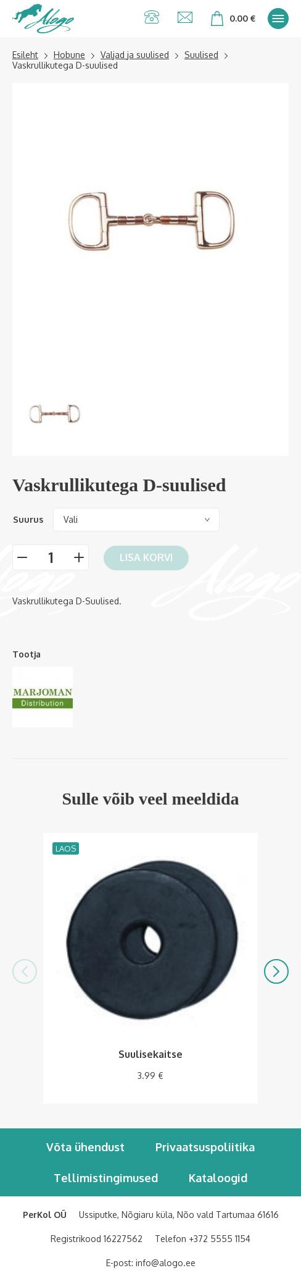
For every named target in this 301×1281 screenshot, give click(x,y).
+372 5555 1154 (219, 1238)
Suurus (28, 519)
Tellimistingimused (106, 1178)
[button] (24, 971)
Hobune (69, 54)
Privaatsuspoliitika (205, 1147)
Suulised (201, 54)
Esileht (25, 54)
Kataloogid (218, 1178)
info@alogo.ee (166, 1263)
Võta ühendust (85, 1147)
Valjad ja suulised (135, 54)
